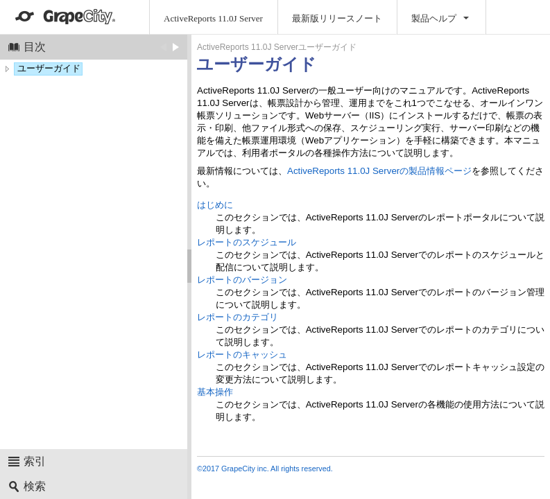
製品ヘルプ (433, 18)
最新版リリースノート (337, 18)
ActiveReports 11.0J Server (213, 18)
